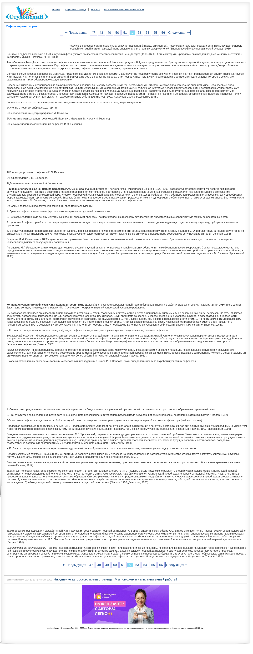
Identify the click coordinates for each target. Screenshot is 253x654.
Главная (56, 9)
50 (117, 32)
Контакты (95, 9)
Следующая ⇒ (179, 32)
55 (155, 32)
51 (125, 32)
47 (93, 32)
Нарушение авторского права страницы (83, 579)
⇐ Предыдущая (76, 32)
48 (101, 32)
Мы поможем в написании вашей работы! (124, 9)
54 (147, 32)
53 (139, 32)
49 (109, 32)
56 (163, 32)
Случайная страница (76, 9)
